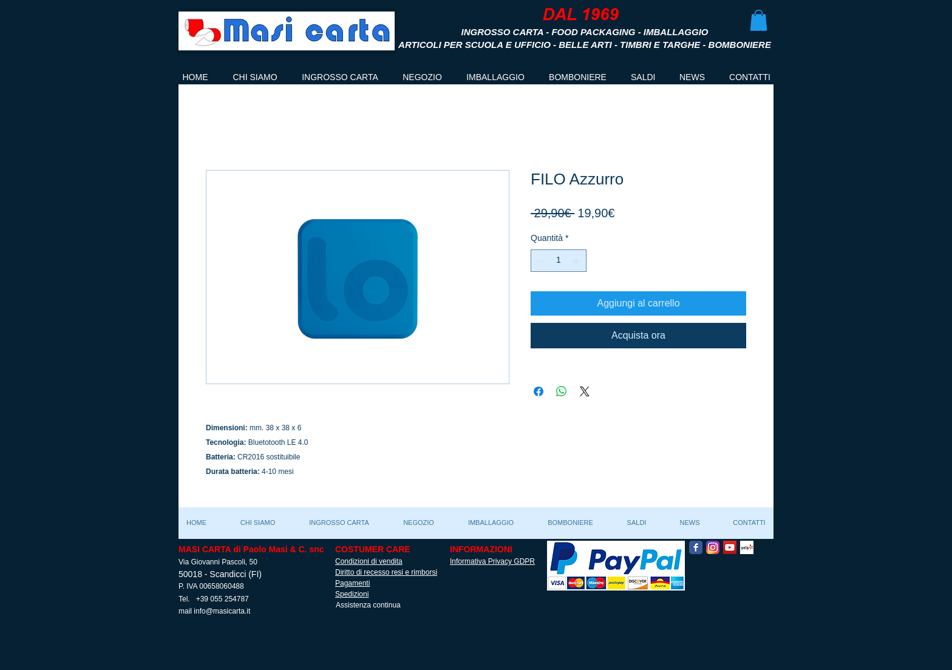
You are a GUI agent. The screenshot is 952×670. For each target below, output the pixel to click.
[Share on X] (584, 391)
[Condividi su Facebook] (538, 391)
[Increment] (577, 260)
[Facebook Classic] (695, 547)
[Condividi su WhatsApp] (561, 391)
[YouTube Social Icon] (729, 547)
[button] (758, 20)
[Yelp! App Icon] (746, 547)
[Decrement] (540, 260)
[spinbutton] (559, 260)
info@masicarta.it (222, 611)
